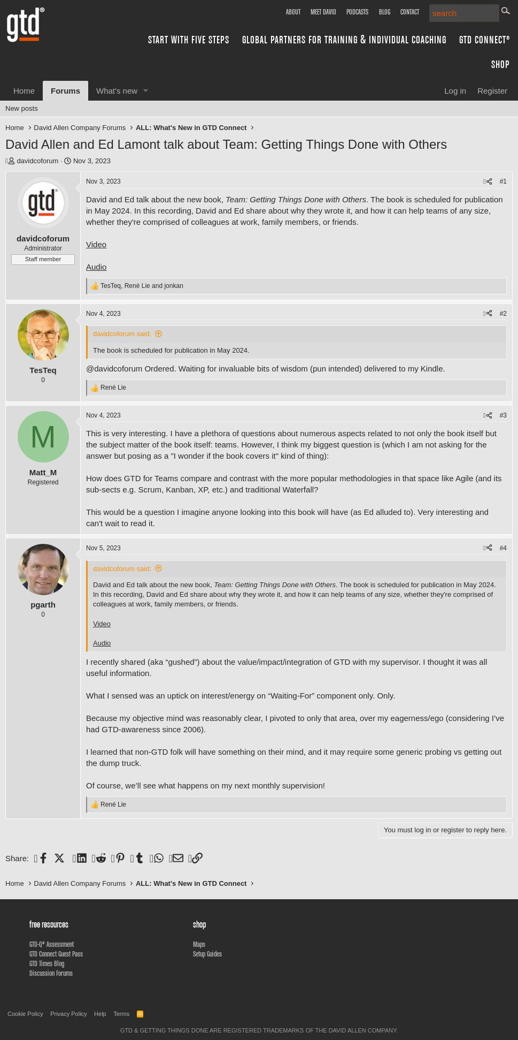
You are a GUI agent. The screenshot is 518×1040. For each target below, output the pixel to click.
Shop (500, 64)
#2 (503, 313)
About (293, 12)
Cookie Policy (25, 1014)
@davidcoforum (114, 368)
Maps (199, 944)
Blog (384, 12)
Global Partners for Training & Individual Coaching (344, 39)
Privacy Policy (68, 1014)
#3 (503, 415)
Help (100, 1014)
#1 (503, 181)
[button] (145, 91)
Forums (65, 90)
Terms (121, 1014)
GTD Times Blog (46, 963)
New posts (21, 108)
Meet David (323, 12)
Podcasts (357, 12)
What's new (116, 90)
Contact (409, 12)
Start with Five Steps (188, 39)
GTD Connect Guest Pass (56, 954)
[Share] (488, 182)
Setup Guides (207, 954)
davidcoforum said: (122, 334)
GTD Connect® (484, 39)
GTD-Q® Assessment (51, 944)
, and (141, 286)
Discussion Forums (51, 973)
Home (24, 90)
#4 (503, 548)
